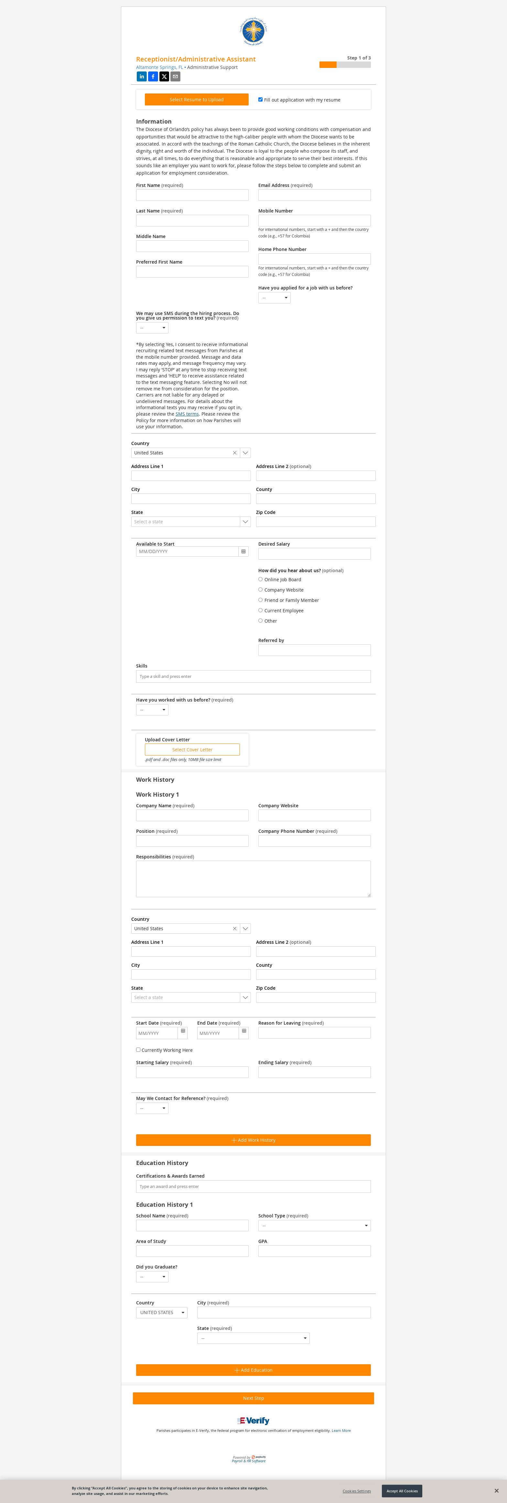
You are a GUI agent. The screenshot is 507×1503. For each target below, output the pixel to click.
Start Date (159, 1023)
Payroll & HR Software (248, 1460)
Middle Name (151, 236)
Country (145, 1303)
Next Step (253, 1398)
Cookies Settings (357, 1490)
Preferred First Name (159, 262)
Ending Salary (284, 1062)
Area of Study (151, 1241)
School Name (162, 1216)
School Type (283, 1216)
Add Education (253, 1370)
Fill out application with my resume (302, 100)
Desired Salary (274, 544)
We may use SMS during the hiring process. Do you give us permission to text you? (187, 315)
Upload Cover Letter (167, 739)
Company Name (165, 805)
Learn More (341, 1430)
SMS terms (187, 414)
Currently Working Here (166, 1050)
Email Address (285, 185)
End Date (218, 1023)
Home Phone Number (282, 249)
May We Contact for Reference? (182, 1098)
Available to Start (155, 544)
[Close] (497, 1491)
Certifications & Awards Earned (170, 1176)
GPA (262, 1241)
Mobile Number (275, 211)
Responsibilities (165, 857)
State (214, 1328)
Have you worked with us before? (184, 700)
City (213, 1303)
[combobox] (274, 297)
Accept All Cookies (402, 1490)
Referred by (271, 640)
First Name (159, 185)
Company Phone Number (297, 831)
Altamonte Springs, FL (159, 67)
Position (157, 831)
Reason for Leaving (291, 1023)
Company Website (278, 805)
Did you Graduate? (156, 1267)
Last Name (159, 211)
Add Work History (253, 1140)
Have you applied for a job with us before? (305, 288)
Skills (141, 666)
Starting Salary (164, 1062)
